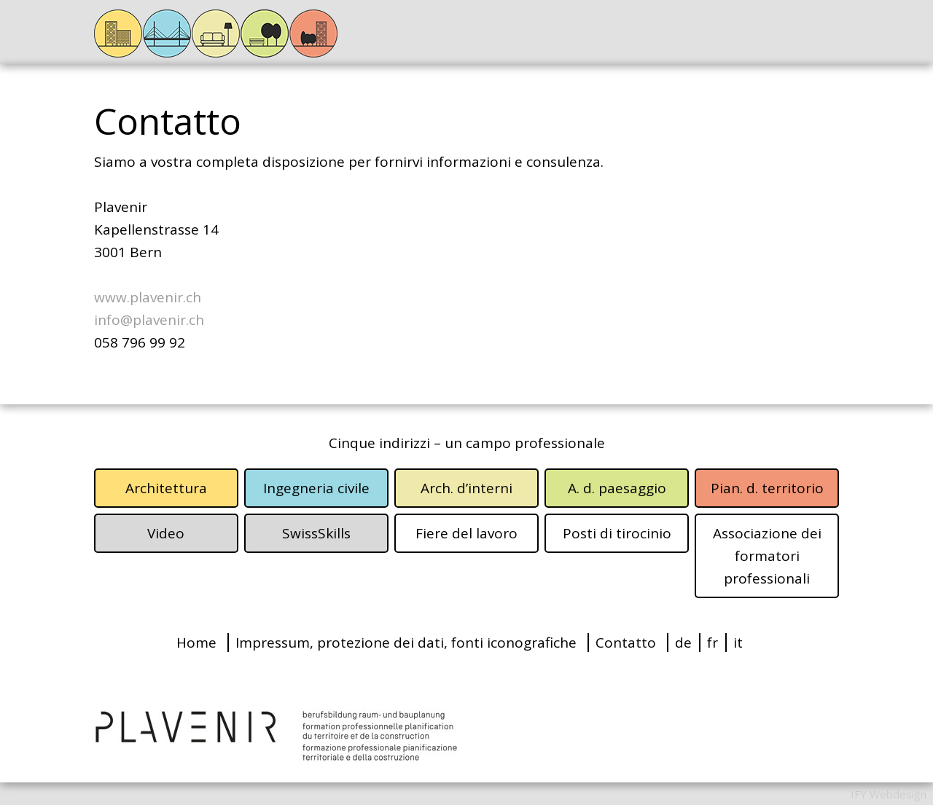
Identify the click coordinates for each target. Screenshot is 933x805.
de (683, 642)
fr (712, 642)
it (738, 642)
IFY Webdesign (888, 794)
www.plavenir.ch (147, 297)
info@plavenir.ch (149, 319)
